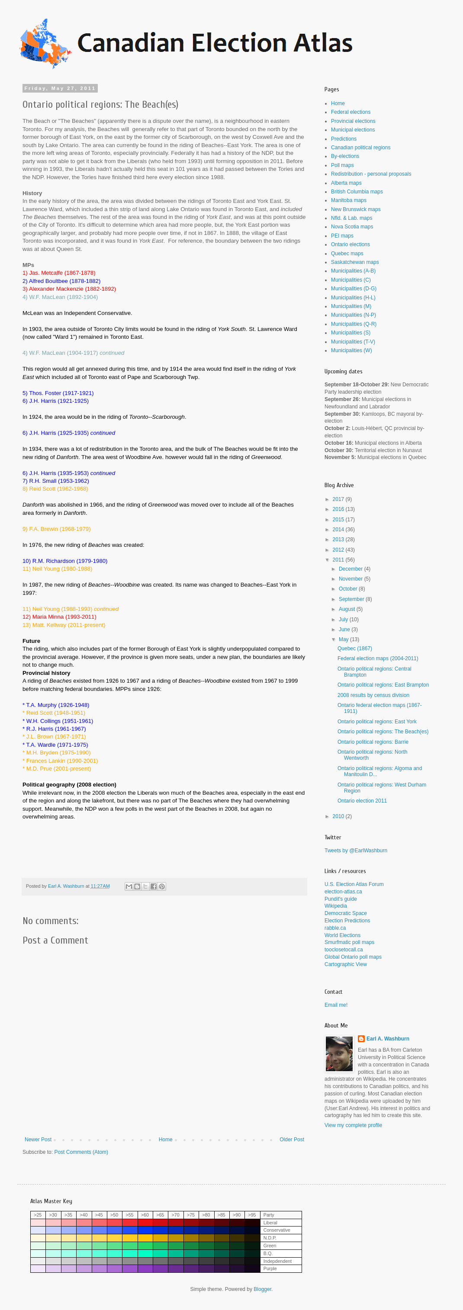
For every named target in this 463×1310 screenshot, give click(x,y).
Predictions (344, 139)
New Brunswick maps (356, 209)
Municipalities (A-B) (353, 271)
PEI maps (342, 236)
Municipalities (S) (350, 333)
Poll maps (342, 165)
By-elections (345, 156)
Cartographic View (346, 964)
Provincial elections (353, 121)
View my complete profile (353, 1125)
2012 (339, 550)
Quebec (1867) (355, 648)
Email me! (336, 1005)
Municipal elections (353, 130)
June (345, 629)
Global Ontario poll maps (353, 957)
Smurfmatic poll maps (349, 942)
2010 (339, 816)
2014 (339, 530)
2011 (339, 560)
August (348, 609)
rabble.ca (335, 928)
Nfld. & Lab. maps (351, 218)
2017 (339, 499)
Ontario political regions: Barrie (373, 742)
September (352, 599)
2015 (339, 520)
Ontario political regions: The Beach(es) (383, 732)
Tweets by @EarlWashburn (356, 851)
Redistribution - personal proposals (371, 174)
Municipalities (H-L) (353, 298)
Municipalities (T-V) (353, 342)
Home (166, 1140)
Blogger (262, 1289)
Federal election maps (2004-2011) (378, 658)
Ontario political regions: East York (377, 722)
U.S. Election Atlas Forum (354, 884)
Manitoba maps (349, 200)
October (349, 589)
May (344, 639)
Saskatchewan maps (355, 262)
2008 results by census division (373, 695)
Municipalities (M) (351, 306)
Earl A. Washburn (388, 1039)
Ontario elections (350, 244)
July (344, 619)
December (351, 569)
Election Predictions (347, 921)
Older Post (292, 1140)
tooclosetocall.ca (344, 950)
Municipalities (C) (351, 280)
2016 (339, 509)
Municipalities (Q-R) (353, 324)
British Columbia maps (357, 192)
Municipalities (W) (351, 350)
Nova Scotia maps (352, 227)
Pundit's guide (341, 899)
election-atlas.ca (343, 892)
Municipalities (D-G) (353, 289)
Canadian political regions (360, 147)
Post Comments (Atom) (81, 1152)
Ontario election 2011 (362, 801)
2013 (339, 539)
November (351, 579)
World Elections (342, 935)
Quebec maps (347, 253)
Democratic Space (346, 913)
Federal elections (350, 112)
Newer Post (38, 1140)
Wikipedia (336, 906)
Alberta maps (346, 183)
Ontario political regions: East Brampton (383, 685)
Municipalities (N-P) (353, 315)
